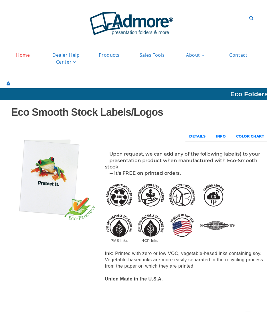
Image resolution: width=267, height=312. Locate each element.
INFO (221, 136)
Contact (238, 55)
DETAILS (197, 136)
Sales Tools (152, 55)
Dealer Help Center (66, 59)
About (195, 55)
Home (23, 55)
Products (109, 55)
